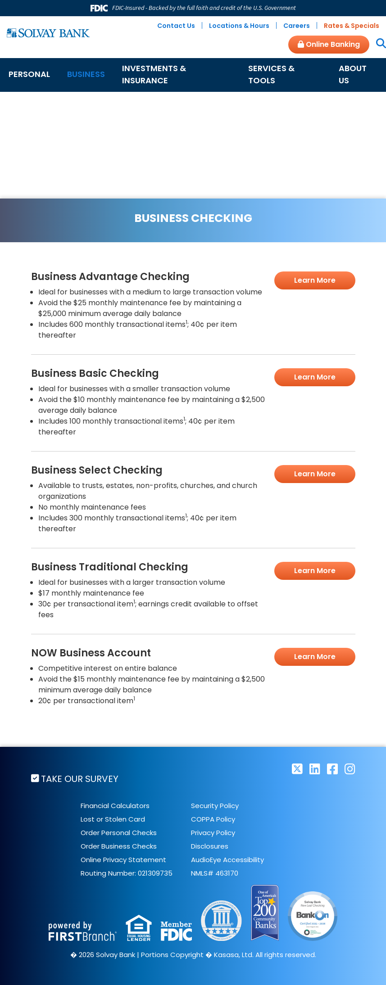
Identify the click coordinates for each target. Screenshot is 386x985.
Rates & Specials (351, 25)
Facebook (332, 769)
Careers (296, 25)
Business (86, 74)
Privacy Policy (213, 832)
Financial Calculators (115, 805)
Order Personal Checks (119, 832)
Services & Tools (271, 74)
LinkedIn (314, 769)
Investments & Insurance (154, 74)
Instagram (350, 769)
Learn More (315, 280)
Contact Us (176, 25)
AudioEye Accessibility (227, 859)
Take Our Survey (80, 779)
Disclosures (209, 846)
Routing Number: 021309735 (127, 873)
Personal (29, 74)
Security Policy (215, 805)
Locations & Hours (239, 25)
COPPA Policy (213, 819)
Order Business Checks (119, 846)
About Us (353, 74)
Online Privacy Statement (123, 859)
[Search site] (377, 44)
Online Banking (329, 44)
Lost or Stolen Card (113, 819)
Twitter (297, 769)
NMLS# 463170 (214, 873)
